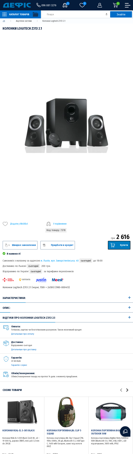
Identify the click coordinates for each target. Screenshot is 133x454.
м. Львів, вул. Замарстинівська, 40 (60, 260)
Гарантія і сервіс (19, 365)
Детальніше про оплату (22, 334)
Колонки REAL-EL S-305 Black (18, 430)
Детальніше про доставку (23, 349)
